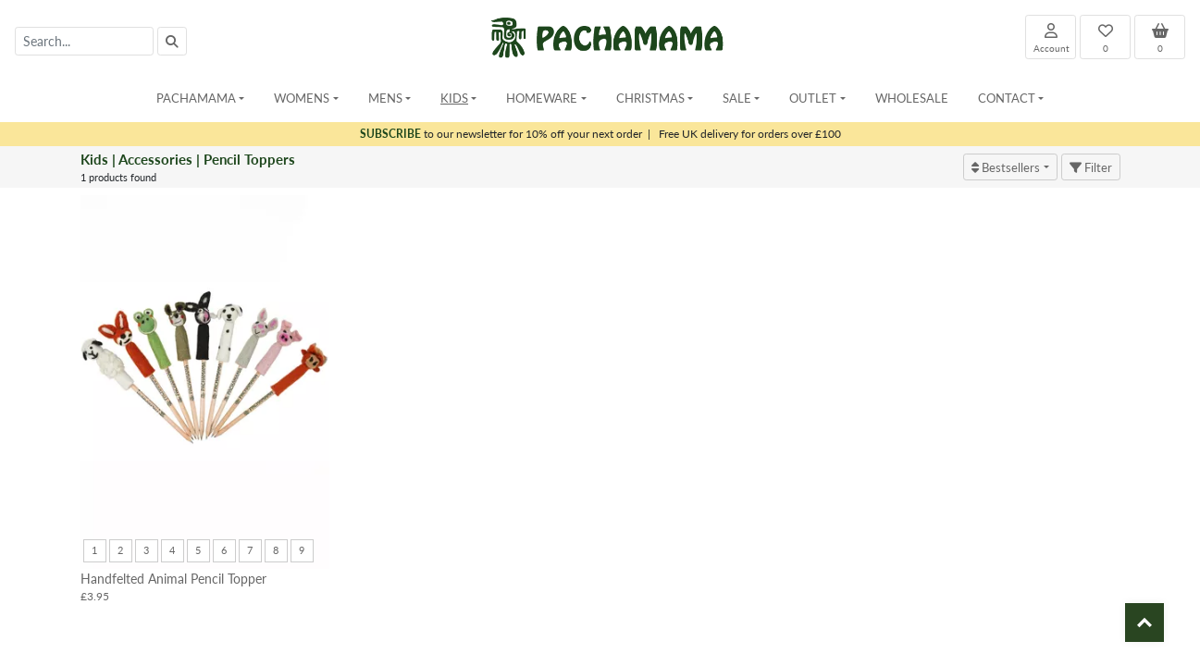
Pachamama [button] (196, 97)
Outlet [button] (812, 97)
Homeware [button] (541, 97)
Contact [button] (1006, 97)
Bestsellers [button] (1005, 167)
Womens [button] (301, 97)
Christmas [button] (650, 97)
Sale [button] (737, 97)
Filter (1091, 167)
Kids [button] (454, 97)
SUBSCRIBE (390, 134)
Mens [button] (385, 97)
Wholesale (911, 97)
